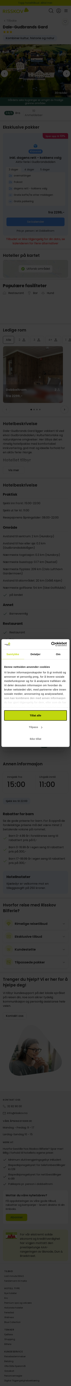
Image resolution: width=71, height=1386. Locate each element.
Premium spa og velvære (18, 1302)
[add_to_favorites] (65, 21)
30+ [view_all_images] (61, 93)
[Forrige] (6, 409)
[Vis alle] (23, 113)
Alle (8, 340)
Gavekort (9, 1370)
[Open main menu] (66, 11)
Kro (6, 1298)
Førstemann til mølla (15, 1280)
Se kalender (35, 222)
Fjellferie (8, 1334)
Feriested (9, 1312)
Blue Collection (12, 1322)
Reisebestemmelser (15, 1356)
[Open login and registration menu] (58, 10)
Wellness (9, 1317)
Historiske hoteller (13, 1307)
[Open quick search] (51, 10)
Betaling (8, 1361)
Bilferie (7, 1344)
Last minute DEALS (14, 1276)
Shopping (9, 1339)
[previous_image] (4, 73)
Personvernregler (13, 1375)
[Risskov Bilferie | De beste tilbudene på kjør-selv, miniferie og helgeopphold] (16, 11)
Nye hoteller (10, 1293)
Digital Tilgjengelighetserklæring (21, 1380)
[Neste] (64, 409)
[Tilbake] (10, 21)
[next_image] (66, 73)
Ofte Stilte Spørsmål (15, 1366)
